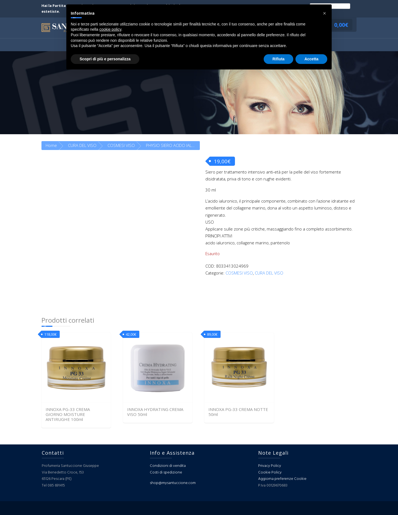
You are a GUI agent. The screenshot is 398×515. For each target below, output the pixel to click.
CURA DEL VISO (82, 145)
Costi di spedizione (166, 472)
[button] (324, 13)
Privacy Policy (269, 466)
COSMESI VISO (121, 145)
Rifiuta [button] (279, 59)
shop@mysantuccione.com (173, 483)
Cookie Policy (270, 472)
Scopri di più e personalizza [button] (105, 59)
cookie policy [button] (110, 29)
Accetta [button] (311, 59)
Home (51, 145)
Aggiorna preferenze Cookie (282, 479)
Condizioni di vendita (168, 466)
